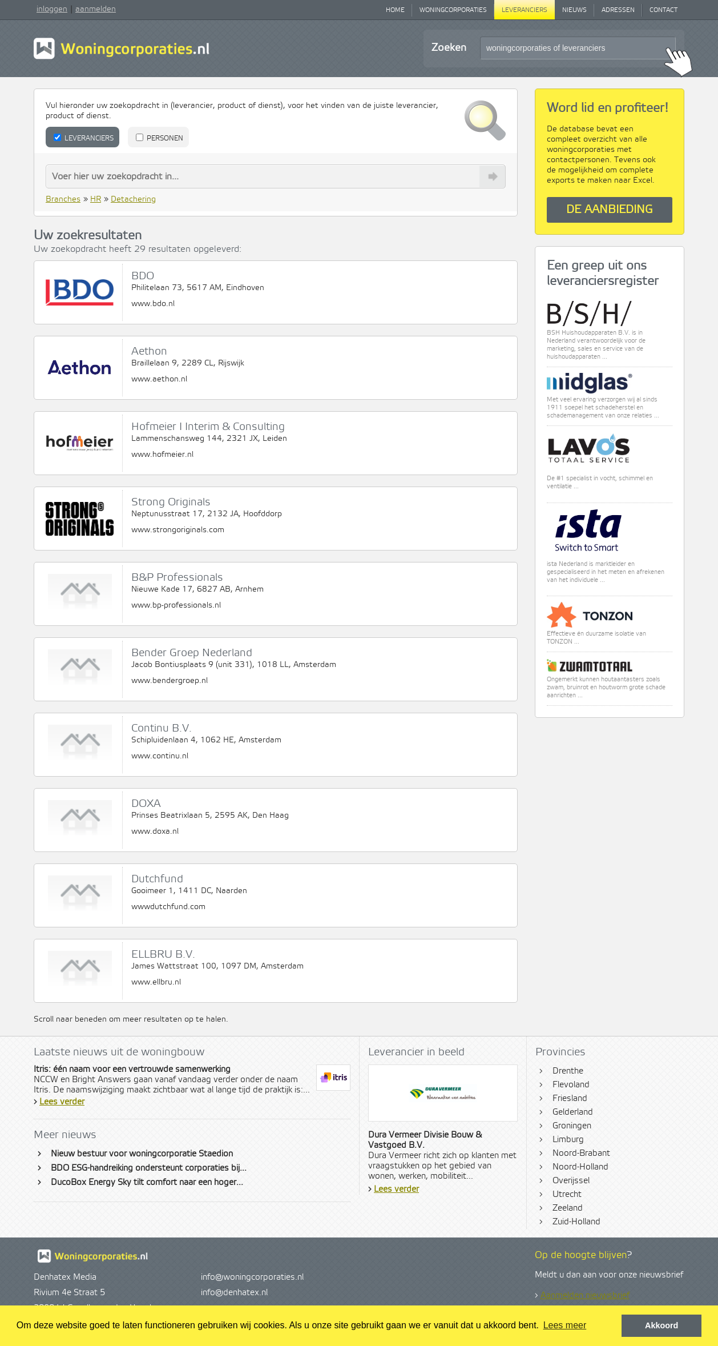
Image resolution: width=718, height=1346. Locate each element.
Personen (159, 138)
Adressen (618, 10)
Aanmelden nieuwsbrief (585, 1296)
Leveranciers (524, 10)
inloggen (52, 9)
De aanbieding (609, 210)
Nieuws (574, 10)
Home (395, 10)
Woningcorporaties (453, 10)
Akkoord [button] (661, 1325)
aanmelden (95, 9)
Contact (663, 10)
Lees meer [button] (565, 1325)
